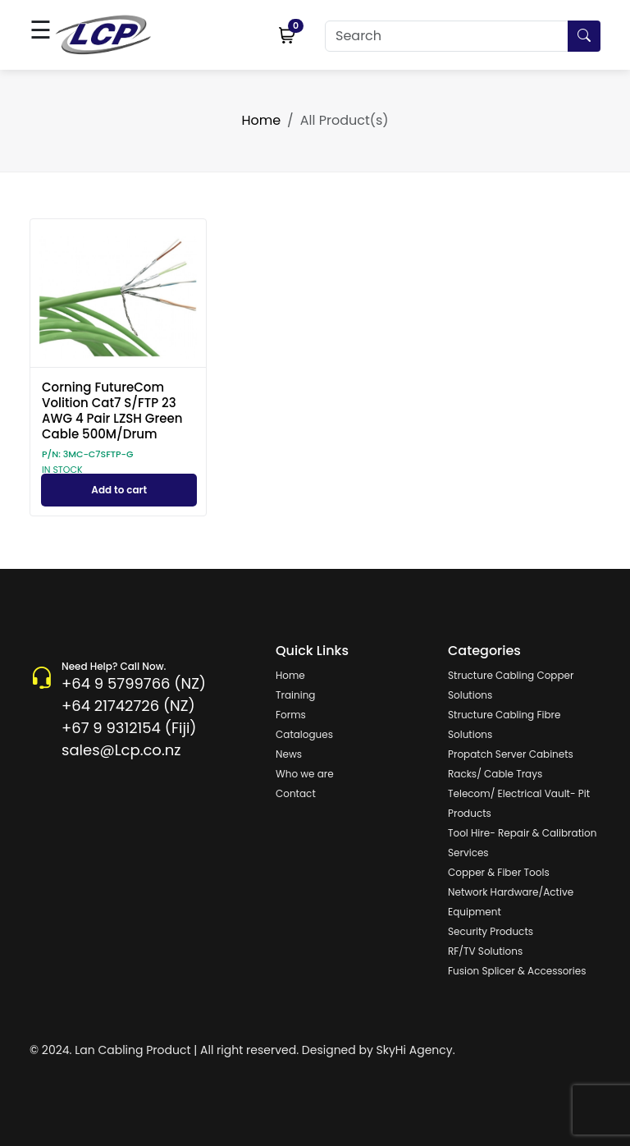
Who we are (305, 774)
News (289, 754)
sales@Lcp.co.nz (121, 750)
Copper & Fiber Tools (499, 872)
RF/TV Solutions (485, 951)
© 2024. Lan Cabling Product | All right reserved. (164, 1050)
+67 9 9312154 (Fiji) (129, 727)
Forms (291, 715)
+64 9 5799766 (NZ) (134, 683)
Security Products (490, 931)
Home (261, 120)
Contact (296, 793)
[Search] (462, 36)
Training (295, 695)
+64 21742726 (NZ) (128, 705)
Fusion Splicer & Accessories (517, 971)
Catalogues (304, 734)
